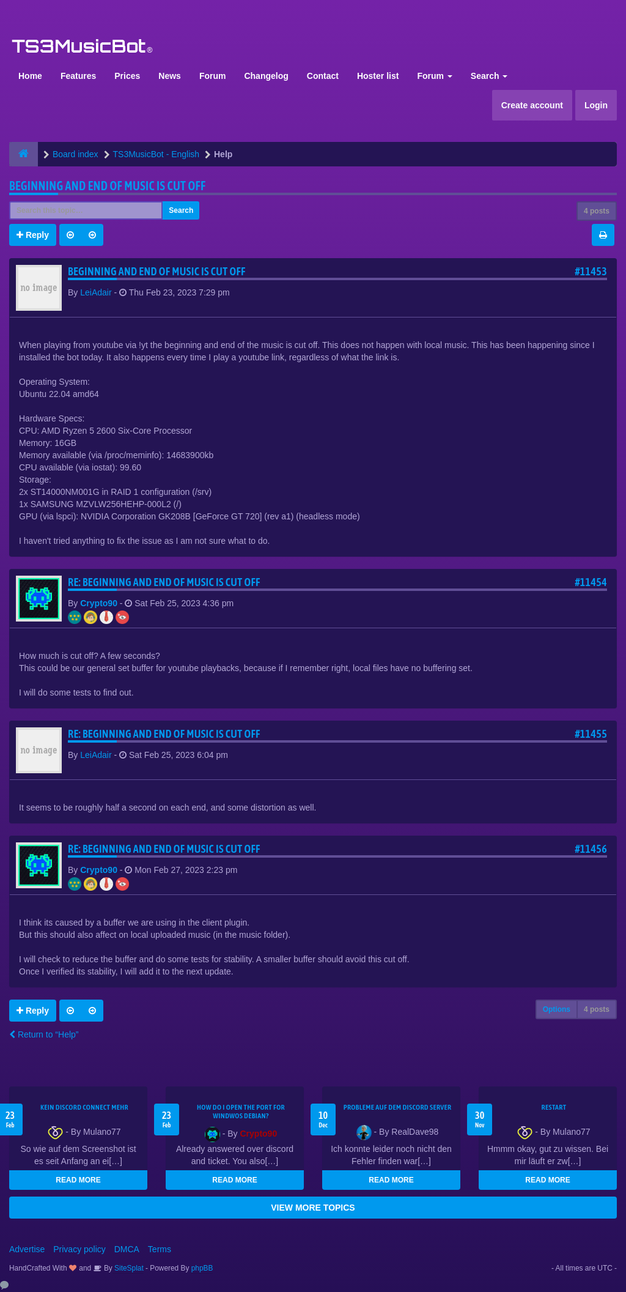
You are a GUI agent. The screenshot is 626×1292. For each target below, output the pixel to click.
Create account (532, 105)
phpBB (202, 1268)
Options (556, 1009)
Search (489, 76)
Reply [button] (33, 235)
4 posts (596, 211)
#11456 (591, 848)
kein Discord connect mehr (84, 1107)
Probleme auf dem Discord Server (398, 1107)
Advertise (27, 1249)
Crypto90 (98, 603)
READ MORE (78, 1180)
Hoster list (378, 76)
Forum (212, 76)
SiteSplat (128, 1268)
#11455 (591, 733)
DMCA (126, 1249)
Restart (554, 1107)
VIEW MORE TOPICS (313, 1207)
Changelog (266, 76)
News (169, 76)
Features (78, 76)
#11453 (591, 271)
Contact (323, 76)
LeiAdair (95, 292)
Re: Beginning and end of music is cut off (164, 582)
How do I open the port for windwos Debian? (241, 1111)
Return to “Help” (43, 1034)
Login (596, 105)
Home (30, 76)
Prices (127, 76)
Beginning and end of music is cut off (107, 186)
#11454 (591, 582)
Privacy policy (79, 1249)
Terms (159, 1249)
